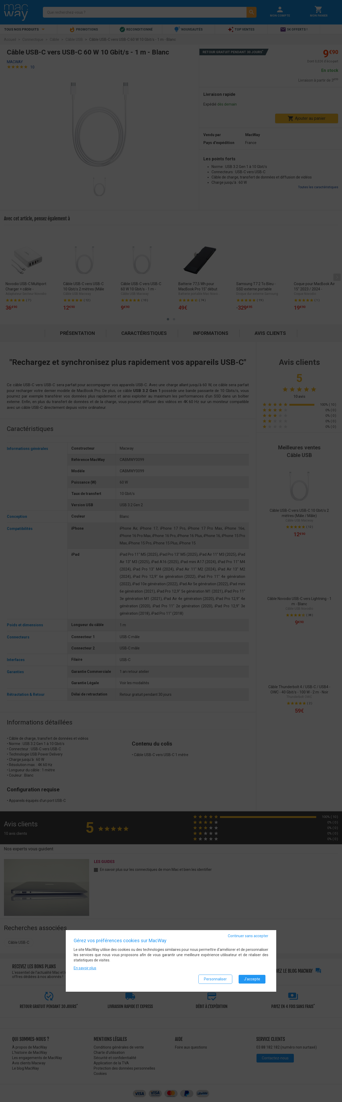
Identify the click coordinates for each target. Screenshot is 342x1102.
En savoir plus (85, 968)
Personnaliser (215, 979)
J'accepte (252, 979)
